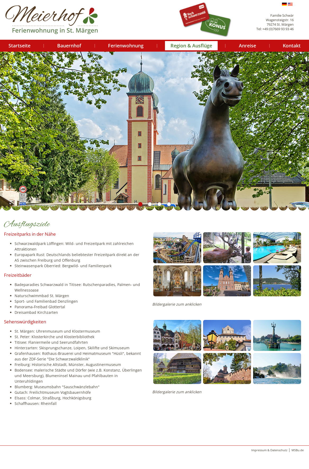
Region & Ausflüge (191, 45)
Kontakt (292, 45)
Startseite (19, 45)
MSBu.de (298, 450)
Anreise (247, 45)
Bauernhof (69, 45)
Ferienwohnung (126, 45)
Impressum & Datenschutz (269, 450)
